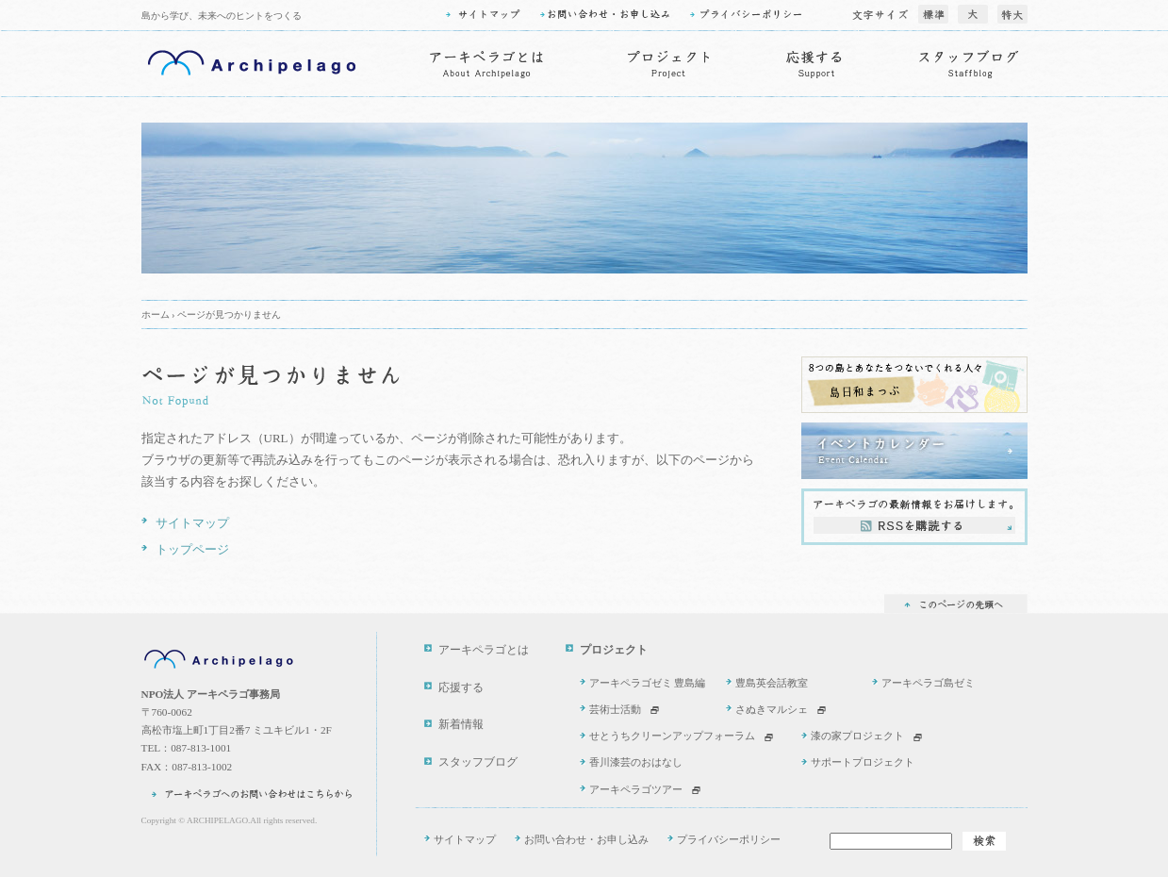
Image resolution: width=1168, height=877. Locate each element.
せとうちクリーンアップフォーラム (672, 735)
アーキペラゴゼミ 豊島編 (647, 682)
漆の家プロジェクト (857, 735)
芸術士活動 (615, 709)
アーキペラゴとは (483, 650)
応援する (461, 688)
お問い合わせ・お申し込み (586, 839)
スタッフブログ (478, 762)
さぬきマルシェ (771, 709)
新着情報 (461, 725)
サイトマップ (192, 523)
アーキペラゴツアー (636, 789)
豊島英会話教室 (771, 682)
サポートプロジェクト (862, 762)
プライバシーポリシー (729, 839)
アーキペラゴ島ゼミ (928, 682)
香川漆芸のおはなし (636, 762)
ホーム (155, 314)
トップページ (192, 549)
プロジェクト (614, 650)
